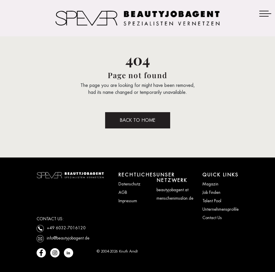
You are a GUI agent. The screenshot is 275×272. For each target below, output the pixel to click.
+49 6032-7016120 (66, 227)
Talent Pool (211, 200)
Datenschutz (129, 184)
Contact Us (212, 217)
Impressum (127, 200)
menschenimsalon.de (175, 198)
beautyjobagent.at (172, 189)
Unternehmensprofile (220, 209)
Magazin (210, 184)
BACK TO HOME (137, 120)
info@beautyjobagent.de (68, 238)
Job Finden (211, 192)
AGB (122, 192)
